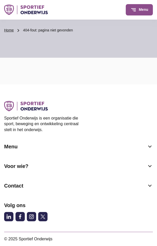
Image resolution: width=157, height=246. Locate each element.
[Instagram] (31, 216)
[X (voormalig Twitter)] (43, 216)
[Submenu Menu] (150, 146)
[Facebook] (20, 216)
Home (9, 30)
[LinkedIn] (8, 216)
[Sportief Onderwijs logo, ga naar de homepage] (26, 10)
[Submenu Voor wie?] (150, 166)
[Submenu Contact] (150, 186)
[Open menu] (139, 9)
